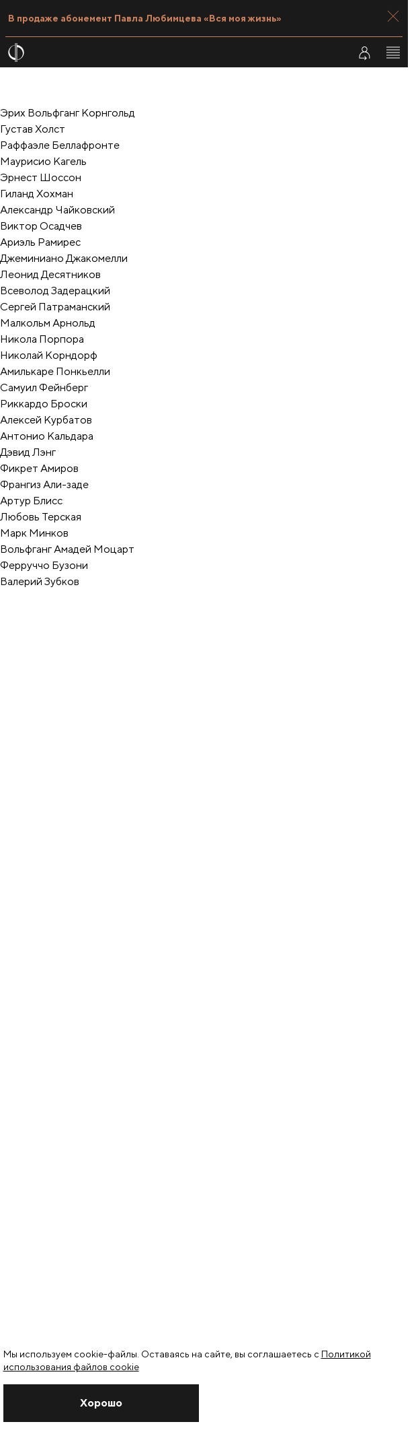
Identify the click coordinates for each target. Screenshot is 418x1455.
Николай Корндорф (48, 355)
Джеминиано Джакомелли (64, 258)
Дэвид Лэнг (28, 452)
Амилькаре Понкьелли (55, 371)
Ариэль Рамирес (40, 242)
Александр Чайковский (57, 209)
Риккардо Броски (43, 403)
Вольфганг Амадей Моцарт (67, 549)
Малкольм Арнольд (47, 322)
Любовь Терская (40, 516)
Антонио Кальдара (46, 436)
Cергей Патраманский (55, 306)
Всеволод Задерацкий (55, 290)
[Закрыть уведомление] (101, 1403)
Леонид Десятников (50, 274)
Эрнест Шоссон (40, 177)
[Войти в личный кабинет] (364, 52)
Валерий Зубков (39, 581)
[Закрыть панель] (393, 16)
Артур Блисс (31, 500)
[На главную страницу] (170, 52)
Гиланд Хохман (36, 193)
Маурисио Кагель (43, 161)
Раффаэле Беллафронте (60, 145)
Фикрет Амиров (39, 468)
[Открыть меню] (393, 52)
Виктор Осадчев (41, 225)
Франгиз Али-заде (44, 484)
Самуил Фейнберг (44, 387)
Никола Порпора (42, 339)
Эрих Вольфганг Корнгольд (67, 112)
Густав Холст (32, 129)
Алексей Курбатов (46, 419)
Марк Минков (34, 533)
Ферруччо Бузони (44, 565)
